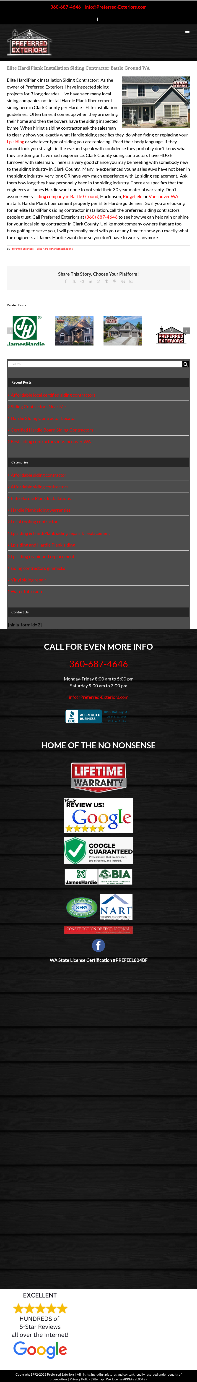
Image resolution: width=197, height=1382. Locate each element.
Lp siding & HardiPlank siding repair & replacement (60, 533)
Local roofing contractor (34, 521)
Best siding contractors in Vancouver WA (51, 441)
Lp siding (15, 141)
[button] (10, 330)
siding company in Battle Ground (66, 196)
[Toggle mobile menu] (187, 31)
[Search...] (95, 364)
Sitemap (98, 1379)
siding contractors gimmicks (38, 568)
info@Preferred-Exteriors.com (116, 7)
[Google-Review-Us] (98, 800)
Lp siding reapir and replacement (42, 556)
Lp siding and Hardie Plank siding (43, 544)
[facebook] (98, 945)
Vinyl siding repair (28, 579)
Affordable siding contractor (38, 475)
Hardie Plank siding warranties (41, 510)
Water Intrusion (26, 591)
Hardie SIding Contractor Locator (43, 418)
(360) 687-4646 (101, 217)
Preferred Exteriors (22, 248)
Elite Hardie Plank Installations (55, 248)
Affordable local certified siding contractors (53, 395)
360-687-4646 (65, 7)
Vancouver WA (163, 196)
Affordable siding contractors (39, 486)
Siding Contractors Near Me (38, 406)
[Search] (185, 364)
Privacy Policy (80, 1379)
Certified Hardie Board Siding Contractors (52, 429)
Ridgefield (133, 196)
